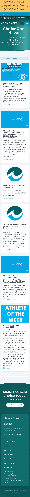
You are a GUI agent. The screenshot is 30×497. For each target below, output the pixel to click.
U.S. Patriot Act (9, 463)
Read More (8, 105)
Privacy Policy (8, 454)
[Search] (15, 14)
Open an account (15, 405)
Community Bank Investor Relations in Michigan (12, 474)
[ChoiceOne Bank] (9, 23)
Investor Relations (10, 442)
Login (1, 496)
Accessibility (8, 467)
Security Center (9, 450)
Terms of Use (8, 459)
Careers (6, 446)
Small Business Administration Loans (14, 481)
